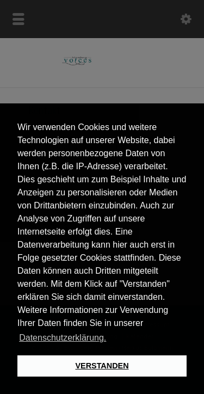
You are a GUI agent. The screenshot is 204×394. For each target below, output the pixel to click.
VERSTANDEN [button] (101, 365)
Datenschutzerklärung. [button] (62, 337)
